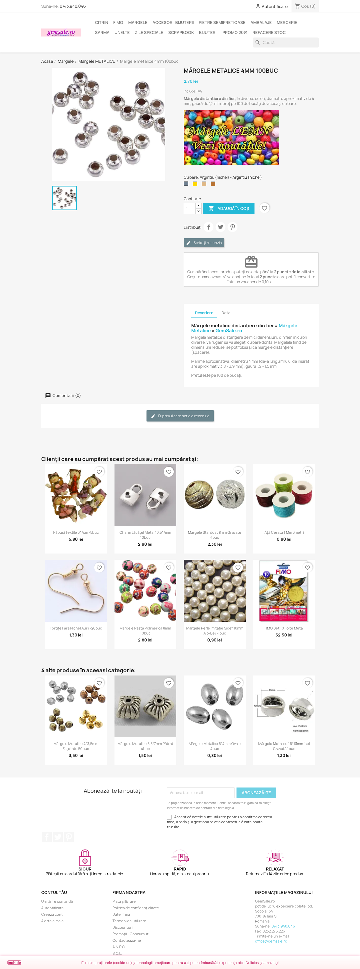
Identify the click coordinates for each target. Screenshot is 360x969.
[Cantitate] (190, 208)
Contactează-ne (126, 940)
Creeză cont (52, 914)
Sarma (102, 32)
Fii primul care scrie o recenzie (180, 416)
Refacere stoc (269, 32)
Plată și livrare (124, 901)
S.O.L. (117, 953)
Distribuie (209, 227)
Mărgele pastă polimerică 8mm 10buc (145, 631)
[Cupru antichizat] (214, 185)
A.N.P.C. (119, 946)
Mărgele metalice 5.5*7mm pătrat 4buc (145, 746)
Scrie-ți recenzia (204, 243)
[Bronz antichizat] (205, 185)
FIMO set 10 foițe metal (284, 628)
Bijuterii (208, 32)
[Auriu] (196, 185)
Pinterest (233, 227)
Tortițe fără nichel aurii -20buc (76, 628)
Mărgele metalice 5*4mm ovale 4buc (215, 746)
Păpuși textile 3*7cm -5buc (76, 532)
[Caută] (286, 43)
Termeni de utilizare (129, 920)
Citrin (101, 22)
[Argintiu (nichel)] (187, 185)
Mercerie (287, 22)
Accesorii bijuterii (173, 22)
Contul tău (54, 892)
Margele (138, 22)
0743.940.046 (73, 6)
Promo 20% (235, 32)
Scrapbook (181, 32)
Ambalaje (261, 22)
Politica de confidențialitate (135, 908)
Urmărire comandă (57, 901)
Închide (14, 962)
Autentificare (52, 908)
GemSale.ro (229, 331)
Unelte (122, 32)
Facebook (47, 837)
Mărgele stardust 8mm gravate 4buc (214, 535)
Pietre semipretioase (222, 22)
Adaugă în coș (228, 208)
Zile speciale (149, 32)
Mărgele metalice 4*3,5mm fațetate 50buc (76, 746)
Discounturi (122, 927)
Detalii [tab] (228, 313)
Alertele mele (52, 920)
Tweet (221, 227)
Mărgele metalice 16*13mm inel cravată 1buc (284, 746)
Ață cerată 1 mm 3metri (284, 532)
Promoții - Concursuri (130, 934)
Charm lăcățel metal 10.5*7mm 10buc (145, 535)
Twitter (58, 837)
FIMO (118, 22)
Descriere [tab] (204, 313)
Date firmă (121, 914)
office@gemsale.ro (271, 941)
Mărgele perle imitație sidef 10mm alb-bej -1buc (214, 631)
